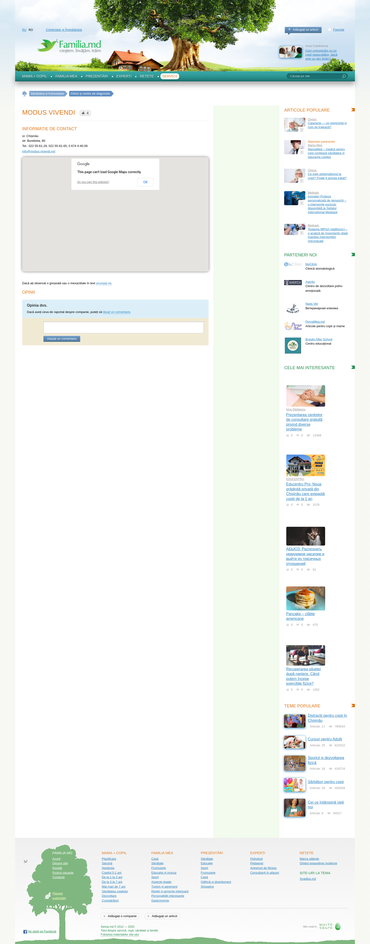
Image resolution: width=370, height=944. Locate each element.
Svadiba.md (308, 879)
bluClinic (311, 264)
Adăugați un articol (305, 29)
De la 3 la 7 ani (112, 882)
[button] (115, 210)
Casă (154, 858)
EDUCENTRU (295, 479)
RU (24, 30)
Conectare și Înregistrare (64, 30)
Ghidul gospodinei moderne (318, 863)
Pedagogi (256, 863)
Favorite (338, 29)
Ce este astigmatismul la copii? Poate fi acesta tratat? (327, 176)
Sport (155, 877)
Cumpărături (110, 900)
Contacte (58, 877)
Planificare (109, 858)
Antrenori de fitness (263, 868)
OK (145, 182)
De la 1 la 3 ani (112, 877)
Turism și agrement (164, 886)
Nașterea (108, 868)
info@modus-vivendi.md (38, 151)
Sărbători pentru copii (326, 782)
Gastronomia (160, 900)
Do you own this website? (93, 182)
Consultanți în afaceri (264, 872)
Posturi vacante (63, 872)
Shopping (207, 886)
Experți (124, 76)
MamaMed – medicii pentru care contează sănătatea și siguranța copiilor (326, 153)
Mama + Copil (34, 76)
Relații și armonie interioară (170, 891)
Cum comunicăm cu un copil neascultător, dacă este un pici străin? (321, 54)
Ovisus (312, 119)
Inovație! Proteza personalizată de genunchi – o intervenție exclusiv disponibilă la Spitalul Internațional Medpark (327, 204)
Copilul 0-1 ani (112, 872)
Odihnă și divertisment (216, 882)
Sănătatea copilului (115, 891)
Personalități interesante (167, 896)
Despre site (60, 863)
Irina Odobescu (295, 409)
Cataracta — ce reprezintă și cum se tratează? (327, 125)
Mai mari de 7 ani (114, 886)
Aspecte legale (161, 882)
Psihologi (256, 858)
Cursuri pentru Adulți (325, 739)
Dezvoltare (109, 896)
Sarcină (107, 863)
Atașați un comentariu (62, 338)
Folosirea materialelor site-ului (120, 934)
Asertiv (310, 282)
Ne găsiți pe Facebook (42, 931)
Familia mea (66, 76)
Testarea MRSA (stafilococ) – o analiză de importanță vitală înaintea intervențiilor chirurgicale (328, 235)
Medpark (313, 192)
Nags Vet (311, 303)
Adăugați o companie (122, 916)
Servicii (169, 76)
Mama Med (315, 145)
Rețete (147, 76)
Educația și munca (163, 872)
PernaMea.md (315, 321)
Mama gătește (309, 858)
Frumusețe (158, 868)
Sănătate (157, 863)
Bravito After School (318, 339)
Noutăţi (57, 868)
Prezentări (97, 76)
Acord (56, 858)
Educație (207, 863)
